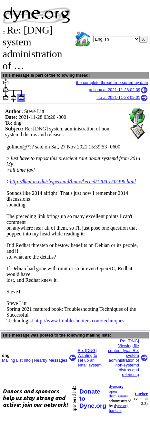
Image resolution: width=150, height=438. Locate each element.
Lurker (141, 394)
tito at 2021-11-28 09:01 (122, 97)
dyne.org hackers (119, 408)
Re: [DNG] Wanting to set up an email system (90, 357)
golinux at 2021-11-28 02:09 (118, 89)
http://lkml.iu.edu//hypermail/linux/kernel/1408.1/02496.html (73, 181)
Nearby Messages (50, 360)
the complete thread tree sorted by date (112, 82)
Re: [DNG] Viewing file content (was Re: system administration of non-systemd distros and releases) (123, 357)
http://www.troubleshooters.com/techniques (79, 320)
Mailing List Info (16, 360)
